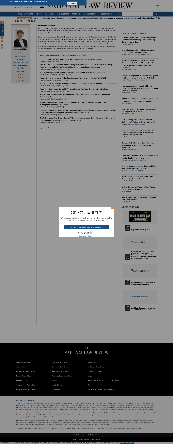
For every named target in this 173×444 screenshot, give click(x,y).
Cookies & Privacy (85, 236)
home (90, 233)
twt (82, 232)
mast (85, 233)
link (88, 233)
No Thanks (72, 3)
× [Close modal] (112, 208)
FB (79, 233)
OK (65, 3)
